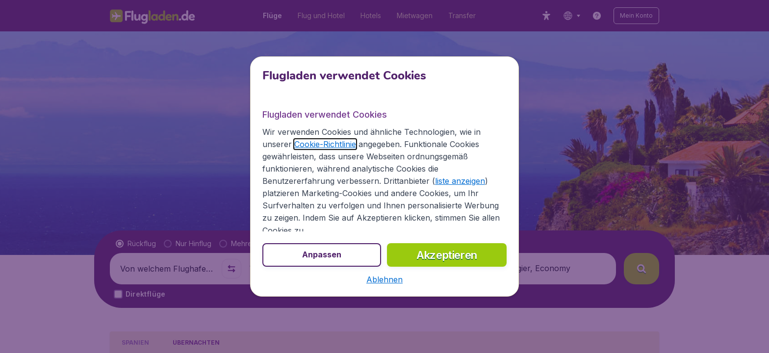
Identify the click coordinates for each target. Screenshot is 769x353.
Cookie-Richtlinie (325, 144)
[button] (384, 279)
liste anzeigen (460, 181)
